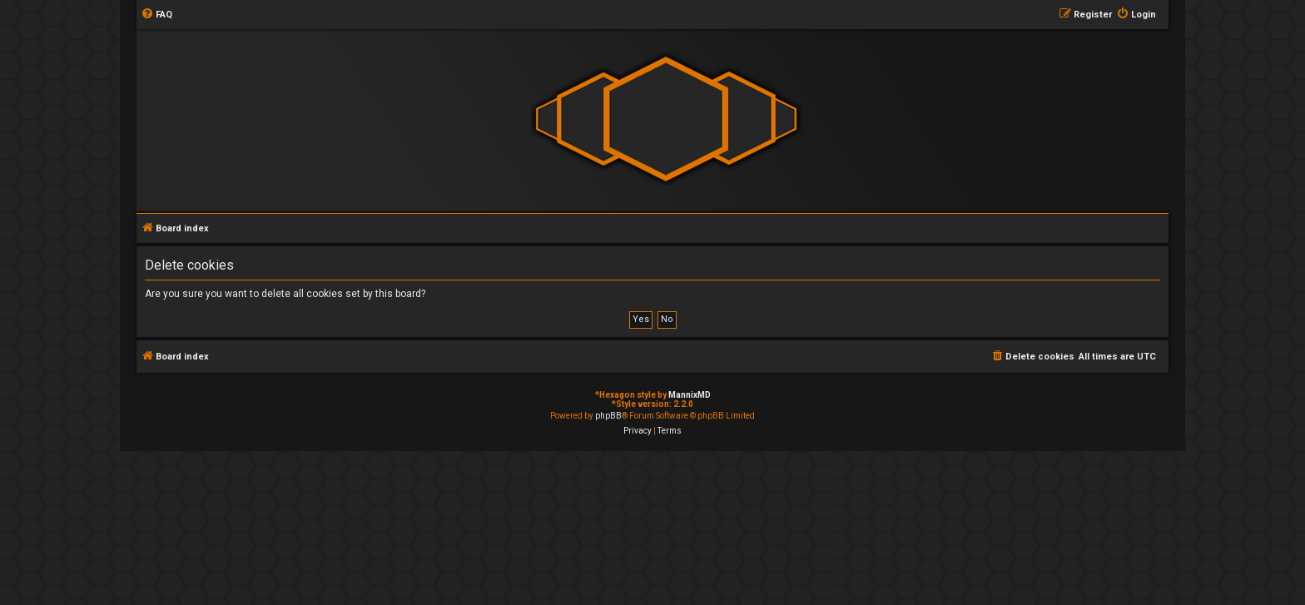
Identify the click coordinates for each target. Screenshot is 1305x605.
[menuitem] (156, 15)
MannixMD (689, 394)
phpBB (608, 415)
